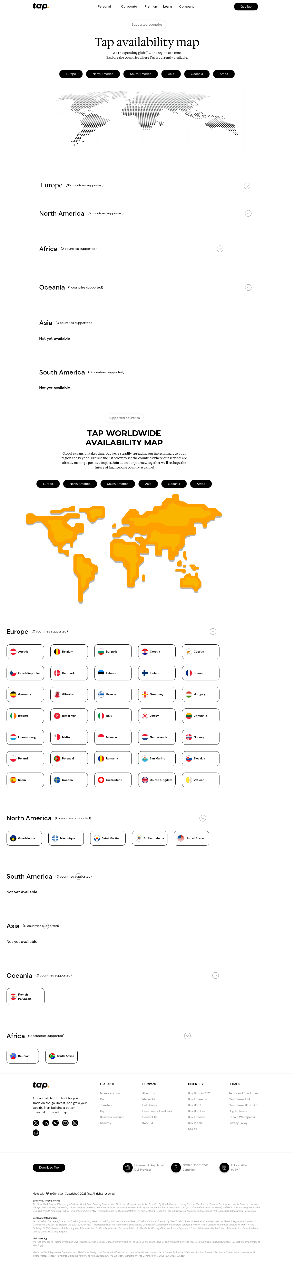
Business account (112, 1117)
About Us (148, 1093)
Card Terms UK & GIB (243, 1105)
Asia (171, 74)
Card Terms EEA (239, 1099)
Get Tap (246, 7)
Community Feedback (157, 1111)
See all (192, 1129)
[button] (104, 6)
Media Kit (148, 1099)
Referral (147, 1123)
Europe (71, 74)
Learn (167, 6)
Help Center (150, 1105)
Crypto (104, 1111)
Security (105, 1123)
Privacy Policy (238, 1123)
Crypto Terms (238, 1111)
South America (140, 74)
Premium (151, 6)
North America (103, 74)
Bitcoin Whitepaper (242, 1117)
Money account (110, 1093)
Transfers (106, 1105)
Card (103, 1099)
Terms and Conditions (243, 1093)
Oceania (197, 74)
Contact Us (149, 1117)
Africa (224, 74)
